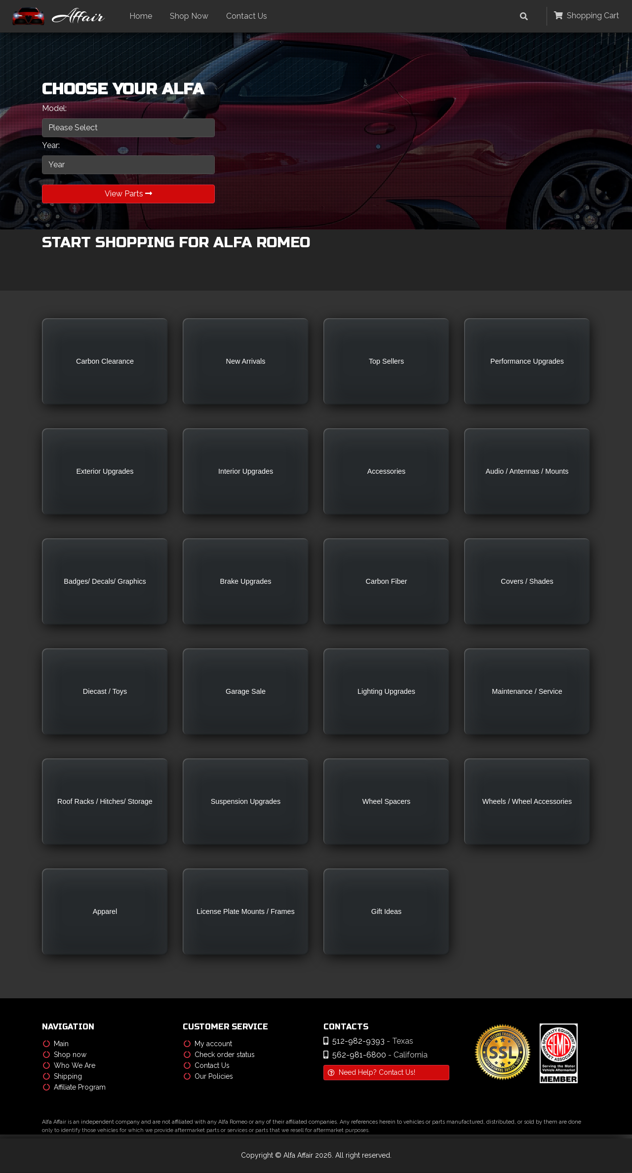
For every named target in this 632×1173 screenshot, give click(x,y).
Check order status (219, 1055)
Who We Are (69, 1065)
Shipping (62, 1076)
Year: (51, 145)
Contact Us (249, 16)
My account (208, 1044)
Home (143, 16)
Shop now (64, 1055)
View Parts (128, 193)
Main (56, 1044)
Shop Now (191, 16)
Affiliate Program (74, 1087)
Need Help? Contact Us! (371, 1073)
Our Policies (208, 1076)
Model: (54, 108)
